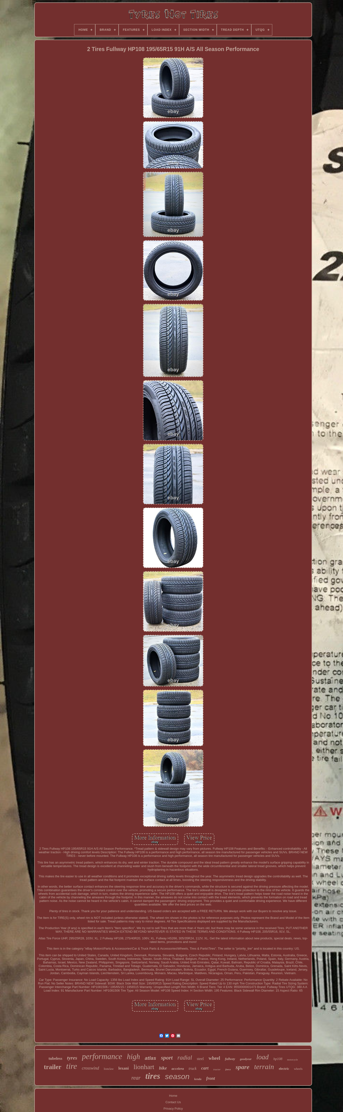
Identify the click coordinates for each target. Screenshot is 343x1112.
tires (152, 1076)
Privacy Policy (173, 1108)
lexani (123, 1068)
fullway (230, 1059)
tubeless (55, 1058)
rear (136, 1078)
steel (200, 1059)
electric (284, 1069)
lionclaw (109, 1069)
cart (205, 1068)
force (228, 1069)
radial (184, 1057)
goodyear (246, 1059)
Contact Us (173, 1102)
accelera (178, 1069)
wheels (298, 1069)
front (210, 1078)
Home (173, 1095)
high (133, 1056)
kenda (198, 1079)
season (177, 1076)
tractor (217, 1069)
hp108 (277, 1059)
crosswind (90, 1068)
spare (242, 1067)
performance (102, 1056)
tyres (72, 1058)
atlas (150, 1058)
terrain (264, 1067)
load (262, 1057)
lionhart (144, 1067)
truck (193, 1068)
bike (163, 1068)
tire (71, 1066)
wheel (214, 1058)
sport (167, 1058)
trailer (52, 1067)
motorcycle (292, 1059)
